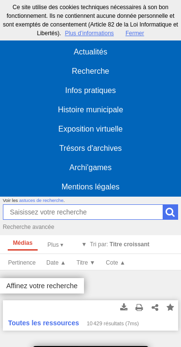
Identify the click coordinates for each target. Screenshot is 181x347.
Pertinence (22, 262)
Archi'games (91, 167)
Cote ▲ (115, 262)
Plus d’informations (89, 33)
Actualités (90, 52)
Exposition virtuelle (90, 129)
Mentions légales (90, 187)
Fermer (134, 33)
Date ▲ (56, 262)
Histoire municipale (90, 110)
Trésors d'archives (90, 148)
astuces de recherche (41, 200)
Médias (23, 243)
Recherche (90, 71)
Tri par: (119, 244)
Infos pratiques (90, 90)
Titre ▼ (86, 262)
